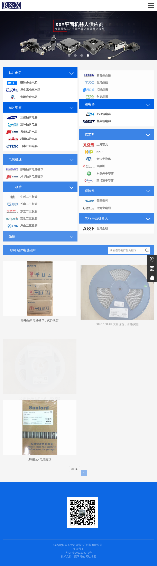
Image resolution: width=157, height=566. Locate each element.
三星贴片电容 (21, 117)
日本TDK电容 (22, 146)
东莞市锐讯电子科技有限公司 (11, 5)
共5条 (74, 473)
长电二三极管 (21, 209)
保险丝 (90, 195)
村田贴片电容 (21, 139)
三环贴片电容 (21, 125)
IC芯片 (90, 139)
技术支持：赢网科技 (73, 556)
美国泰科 (95, 205)
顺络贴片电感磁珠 (24, 174)
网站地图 (90, 556)
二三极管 (15, 191)
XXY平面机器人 (96, 223)
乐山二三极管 (21, 230)
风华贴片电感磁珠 (24, 181)
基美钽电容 (96, 121)
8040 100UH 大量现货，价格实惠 (117, 329)
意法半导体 (96, 163)
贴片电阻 (15, 72)
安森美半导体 (98, 178)
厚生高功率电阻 (23, 90)
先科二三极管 (21, 201)
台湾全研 (95, 233)
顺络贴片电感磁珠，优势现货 (39, 324)
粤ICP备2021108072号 (78, 552)
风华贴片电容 (21, 132)
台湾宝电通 (96, 212)
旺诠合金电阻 (21, 83)
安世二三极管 (21, 223)
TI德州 (93, 170)
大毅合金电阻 (21, 97)
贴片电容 (15, 107)
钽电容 (90, 104)
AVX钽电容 (96, 114)
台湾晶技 (95, 87)
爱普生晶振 (96, 80)
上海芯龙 (95, 149)
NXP (92, 156)
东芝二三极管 (21, 216)
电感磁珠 (15, 163)
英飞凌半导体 (98, 185)
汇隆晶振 (95, 94)
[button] (69, 55)
